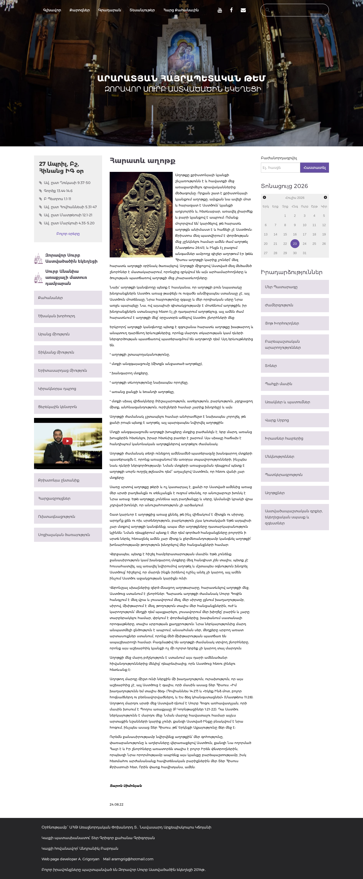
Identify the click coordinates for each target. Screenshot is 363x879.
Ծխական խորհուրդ (56, 316)
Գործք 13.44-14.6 (56, 191)
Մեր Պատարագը (281, 287)
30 (294, 253)
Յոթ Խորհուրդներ (282, 323)
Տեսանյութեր (142, 10)
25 (314, 244)
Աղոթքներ (275, 493)
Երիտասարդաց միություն (62, 370)
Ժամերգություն (279, 305)
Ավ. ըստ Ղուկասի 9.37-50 (64, 182)
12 (324, 225)
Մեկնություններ (279, 456)
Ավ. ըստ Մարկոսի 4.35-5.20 (67, 223)
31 (304, 253)
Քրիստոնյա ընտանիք (58, 480)
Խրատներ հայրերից (284, 438)
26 (324, 244)
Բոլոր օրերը (68, 233)
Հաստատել (315, 168)
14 (275, 234)
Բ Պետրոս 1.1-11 (55, 199)
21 (275, 244)
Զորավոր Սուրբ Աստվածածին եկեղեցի (66, 258)
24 (304, 244)
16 (294, 234)
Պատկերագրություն (283, 474)
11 (314, 225)
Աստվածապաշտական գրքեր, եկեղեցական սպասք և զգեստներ (294, 517)
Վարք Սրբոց (277, 420)
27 (265, 253)
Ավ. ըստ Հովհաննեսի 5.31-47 (68, 207)
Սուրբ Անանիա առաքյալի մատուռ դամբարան (60, 277)
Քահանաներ (50, 298)
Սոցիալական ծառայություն (64, 534)
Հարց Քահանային (181, 10)
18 (314, 234)
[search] (290, 10)
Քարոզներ (80, 10)
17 (304, 234)
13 (265, 234)
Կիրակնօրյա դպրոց (57, 388)
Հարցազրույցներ (54, 498)
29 (285, 253)
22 (285, 244)
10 (304, 225)
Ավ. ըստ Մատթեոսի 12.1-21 (65, 215)
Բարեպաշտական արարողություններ (283, 344)
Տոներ (271, 365)
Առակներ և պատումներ (287, 402)
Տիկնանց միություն (56, 352)
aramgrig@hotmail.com (132, 859)
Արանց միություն (54, 334)
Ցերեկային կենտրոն (57, 407)
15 (285, 234)
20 (265, 244)
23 (294, 244)
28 (275, 253)
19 (324, 234)
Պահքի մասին (278, 384)
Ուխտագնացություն (56, 516)
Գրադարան (109, 10)
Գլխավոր (52, 10)
